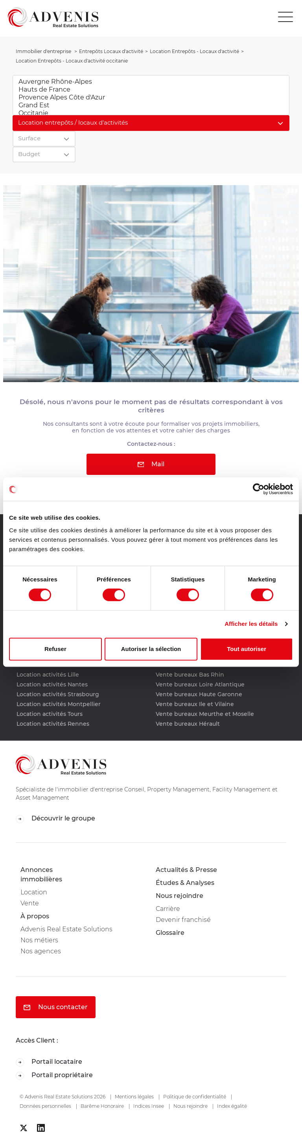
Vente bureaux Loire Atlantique (200, 684)
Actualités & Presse (186, 870)
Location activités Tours (50, 713)
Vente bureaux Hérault (188, 723)
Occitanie (151, 113)
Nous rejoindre (179, 895)
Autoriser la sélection (151, 649)
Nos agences (40, 951)
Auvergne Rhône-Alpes (151, 82)
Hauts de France (151, 90)
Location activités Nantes (52, 684)
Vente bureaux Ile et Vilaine (195, 704)
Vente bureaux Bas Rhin (190, 674)
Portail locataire (49, 1062)
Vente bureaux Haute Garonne (199, 694)
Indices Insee (148, 1106)
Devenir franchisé (183, 919)
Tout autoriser (246, 649)
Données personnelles (45, 1106)
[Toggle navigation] (287, 17)
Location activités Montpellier (59, 704)
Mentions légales (134, 1097)
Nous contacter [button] (56, 1007)
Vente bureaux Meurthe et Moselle (205, 713)
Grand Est (151, 105)
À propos (34, 916)
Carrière (168, 908)
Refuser (55, 649)
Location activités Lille (48, 674)
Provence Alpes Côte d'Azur (151, 97)
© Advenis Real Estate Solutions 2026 (62, 1097)
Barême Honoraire (102, 1106)
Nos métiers (39, 940)
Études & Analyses (185, 883)
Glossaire (170, 932)
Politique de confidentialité (194, 1097)
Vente (29, 903)
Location (33, 892)
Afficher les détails (251, 623)
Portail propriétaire (54, 1075)
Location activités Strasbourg (58, 694)
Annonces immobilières (41, 874)
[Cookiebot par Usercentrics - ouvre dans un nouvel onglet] (258, 489)
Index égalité (232, 1106)
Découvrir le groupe (55, 819)
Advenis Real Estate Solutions (66, 929)
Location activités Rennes (53, 723)
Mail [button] (151, 464)
